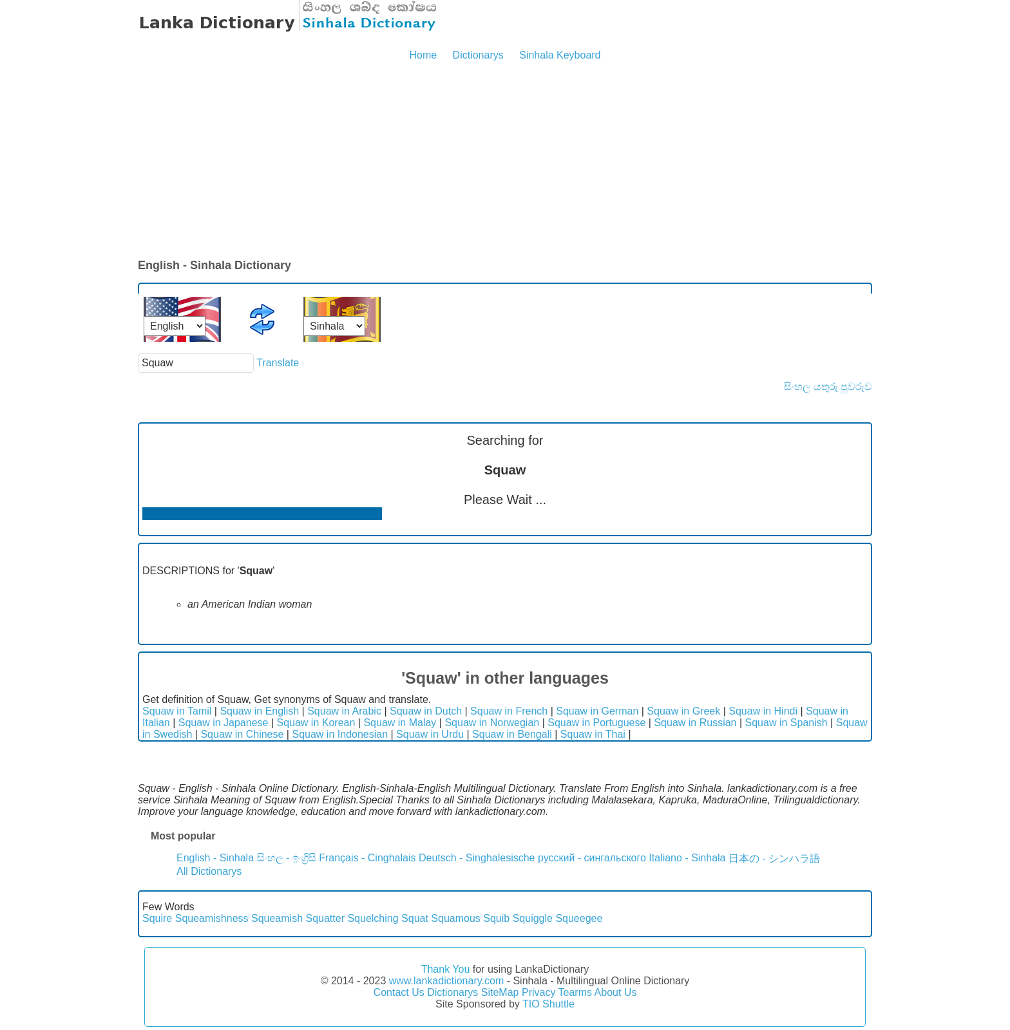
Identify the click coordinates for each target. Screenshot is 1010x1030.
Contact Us (399, 992)
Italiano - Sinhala (687, 857)
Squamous (456, 918)
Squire (157, 918)
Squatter (325, 918)
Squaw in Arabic (344, 711)
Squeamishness (212, 918)
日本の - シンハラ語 (774, 858)
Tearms (575, 992)
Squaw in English (259, 711)
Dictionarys (478, 55)
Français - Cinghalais (367, 857)
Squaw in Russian (695, 722)
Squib (496, 918)
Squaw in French (509, 711)
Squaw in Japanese (223, 722)
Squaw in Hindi (763, 711)
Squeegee (578, 918)
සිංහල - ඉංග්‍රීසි (286, 857)
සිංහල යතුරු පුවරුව (828, 386)
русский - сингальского (592, 857)
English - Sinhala (215, 857)
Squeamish (277, 918)
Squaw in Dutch (426, 711)
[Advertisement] (505, 161)
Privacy (538, 992)
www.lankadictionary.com (446, 980)
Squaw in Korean (315, 722)
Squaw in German (597, 711)
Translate (277, 362)
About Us (616, 992)
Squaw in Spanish (786, 722)
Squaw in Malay (399, 722)
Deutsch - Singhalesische (477, 857)
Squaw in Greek (683, 711)
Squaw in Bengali (512, 734)
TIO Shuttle (548, 1003)
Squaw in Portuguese (596, 722)
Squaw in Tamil (176, 711)
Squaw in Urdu (430, 734)
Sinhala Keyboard (559, 55)
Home (423, 55)
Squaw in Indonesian (340, 734)
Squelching (372, 918)
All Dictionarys (209, 871)
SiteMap (500, 992)
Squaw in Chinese (241, 734)
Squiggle (533, 918)
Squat (414, 918)
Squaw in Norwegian (491, 722)
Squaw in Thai (592, 734)
